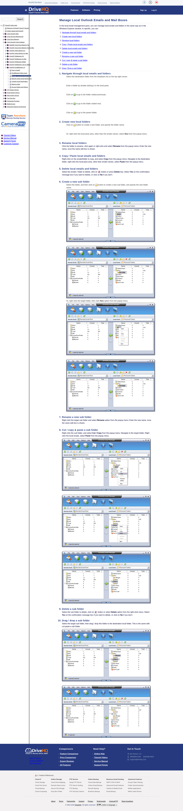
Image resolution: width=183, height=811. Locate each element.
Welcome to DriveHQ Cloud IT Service (18, 28)
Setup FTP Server (75, 782)
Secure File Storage (57, 788)
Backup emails (16, 84)
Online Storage (56, 779)
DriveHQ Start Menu (35, 2)
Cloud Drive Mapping (51, 3)
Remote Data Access (58, 785)
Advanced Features (135, 779)
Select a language (107, 805)
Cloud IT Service (35, 758)
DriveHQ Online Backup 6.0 (17, 50)
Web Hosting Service (13, 95)
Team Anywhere (115, 3)
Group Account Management (15, 36)
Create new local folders (72, 37)
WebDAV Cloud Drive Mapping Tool (19, 45)
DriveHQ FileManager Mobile (17, 62)
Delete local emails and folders (74, 48)
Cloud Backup (40, 788)
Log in (154, 10)
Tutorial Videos (10, 135)
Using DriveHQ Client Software (16, 42)
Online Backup (93, 779)
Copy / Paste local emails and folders (77, 44)
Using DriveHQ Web (13, 33)
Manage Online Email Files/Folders (22, 78)
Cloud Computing (41, 791)
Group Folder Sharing (135, 782)
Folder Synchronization (136, 785)
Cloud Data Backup (94, 782)
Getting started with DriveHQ (15, 31)
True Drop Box (75, 3)
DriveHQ (78, 805)
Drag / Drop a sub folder (72, 68)
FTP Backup (73, 788)
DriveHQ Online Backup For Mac (18, 53)
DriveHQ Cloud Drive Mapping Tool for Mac (21, 47)
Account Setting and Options (20, 87)
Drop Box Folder (56, 791)
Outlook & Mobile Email (114, 788)
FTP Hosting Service (13, 90)
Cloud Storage (40, 782)
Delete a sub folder (70, 64)
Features (74, 10)
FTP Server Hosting (76, 785)
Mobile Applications (134, 788)
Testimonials (101, 801)
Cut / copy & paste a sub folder (75, 60)
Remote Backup (93, 788)
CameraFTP (113, 801)
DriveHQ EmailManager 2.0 (17, 67)
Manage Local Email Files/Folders (21, 76)
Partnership (71, 801)
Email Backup (111, 791)
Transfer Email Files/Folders (20, 81)
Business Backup (94, 791)
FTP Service (73, 779)
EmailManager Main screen (19, 73)
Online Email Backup (95, 785)
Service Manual (10, 138)
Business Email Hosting (115, 779)
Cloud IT (38, 779)
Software (86, 10)
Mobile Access (11, 104)
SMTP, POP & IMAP (113, 782)
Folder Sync (64, 3)
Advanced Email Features (115, 785)
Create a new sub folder (72, 52)
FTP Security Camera (76, 791)
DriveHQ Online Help (11, 25)
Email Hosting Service (13, 92)
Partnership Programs (13, 101)
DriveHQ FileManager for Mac (17, 59)
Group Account (102, 3)
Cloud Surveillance (36, 761)
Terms (61, 801)
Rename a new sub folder (72, 56)
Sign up (143, 10)
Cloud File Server (41, 785)
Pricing (97, 10)
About (53, 801)
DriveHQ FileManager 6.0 (16, 56)
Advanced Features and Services (16, 106)
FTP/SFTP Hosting (89, 3)
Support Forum (10, 141)
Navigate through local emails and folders (79, 33)
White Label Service (135, 791)
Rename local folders (70, 40)
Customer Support (11, 144)
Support (81, 801)
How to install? (16, 70)
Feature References (46, 775)
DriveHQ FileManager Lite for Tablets (19, 64)
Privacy (90, 801)
